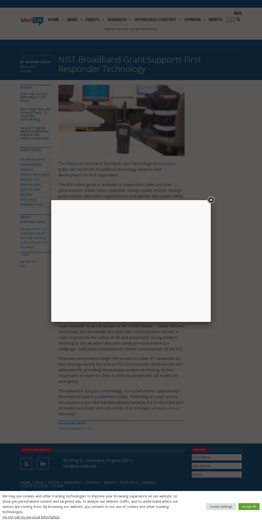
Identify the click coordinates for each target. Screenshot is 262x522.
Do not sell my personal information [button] (31, 517)
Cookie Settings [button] (221, 506)
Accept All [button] (249, 506)
